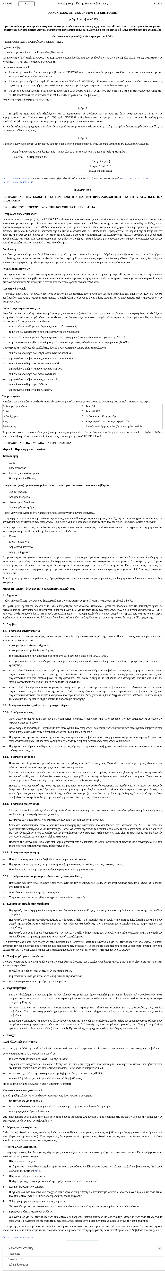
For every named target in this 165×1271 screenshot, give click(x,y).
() (17, 61)
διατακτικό (15, 1259)
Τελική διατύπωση (18, 1264)
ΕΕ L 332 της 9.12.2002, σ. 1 (19, 178)
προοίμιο (14, 1253)
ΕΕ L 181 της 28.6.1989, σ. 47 (19, 182)
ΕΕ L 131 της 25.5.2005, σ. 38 (134, 178)
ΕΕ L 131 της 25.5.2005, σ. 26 (19, 1237)
